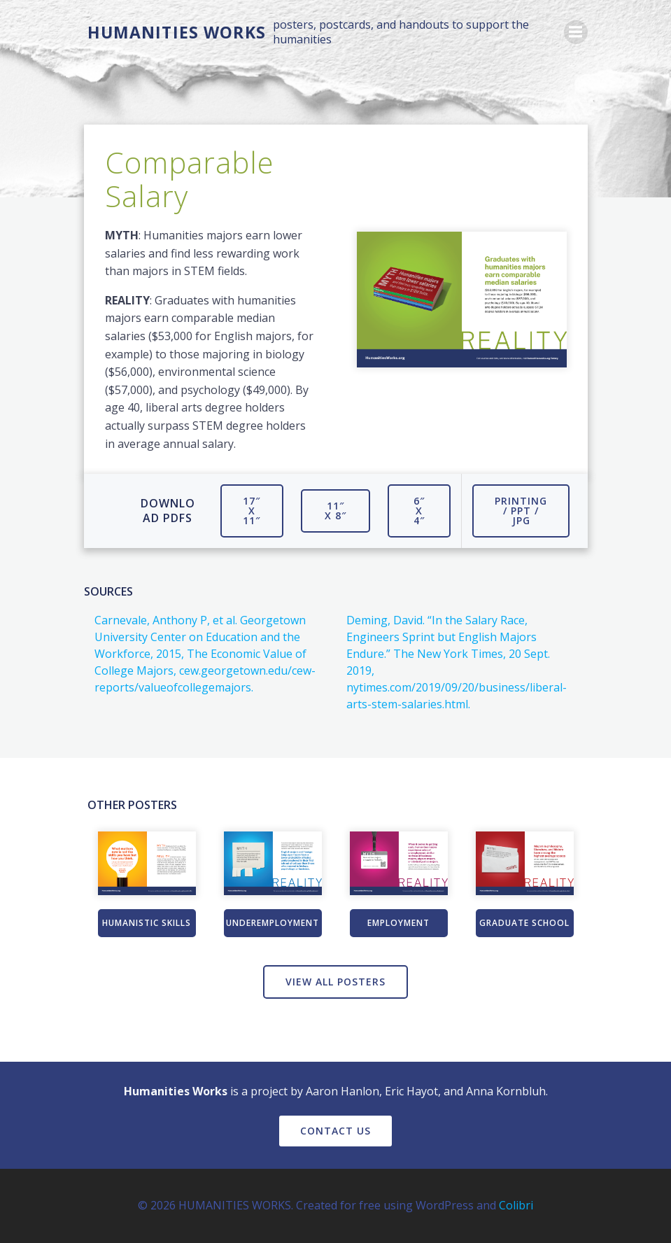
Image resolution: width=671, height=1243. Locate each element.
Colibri (516, 1205)
